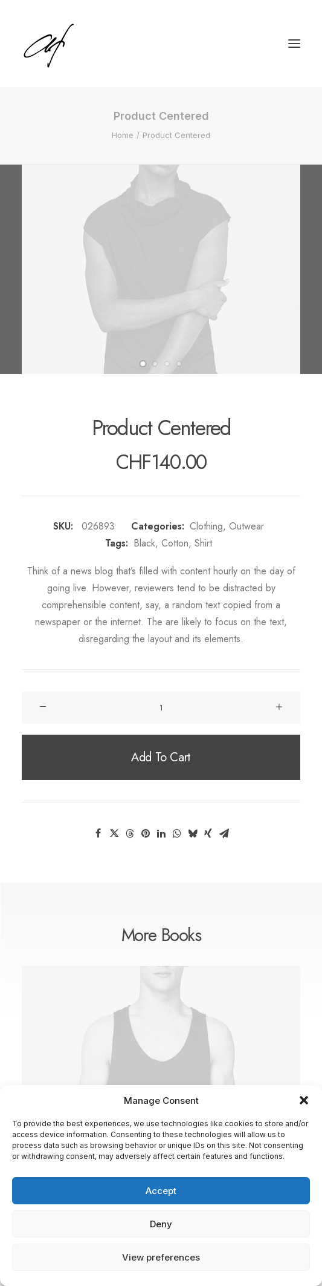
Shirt (203, 543)
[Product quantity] (161, 708)
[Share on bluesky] (192, 833)
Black (144, 543)
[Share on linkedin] (161, 833)
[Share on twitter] (114, 833)
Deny (161, 1224)
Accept (161, 1190)
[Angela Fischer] (86, 43)
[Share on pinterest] (145, 833)
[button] (304, 1100)
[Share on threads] (130, 833)
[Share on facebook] (98, 833)
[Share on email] (224, 833)
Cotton (174, 543)
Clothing (206, 526)
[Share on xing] (208, 833)
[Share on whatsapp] (177, 833)
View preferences (161, 1257)
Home (123, 135)
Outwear (246, 526)
